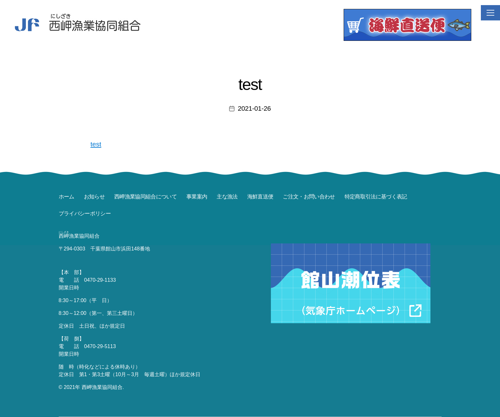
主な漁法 (227, 197)
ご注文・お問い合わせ (309, 197)
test (96, 144)
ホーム (66, 197)
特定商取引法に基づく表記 (376, 197)
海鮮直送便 (260, 197)
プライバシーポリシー (85, 214)
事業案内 (196, 197)
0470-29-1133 (100, 280)
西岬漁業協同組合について (145, 197)
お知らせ (94, 197)
